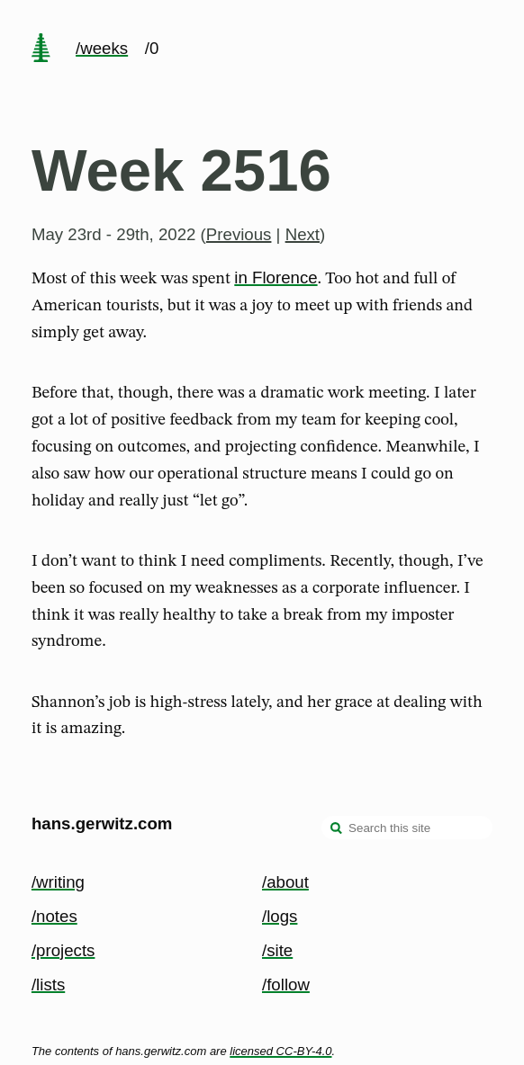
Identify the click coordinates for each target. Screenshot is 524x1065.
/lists (48, 984)
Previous (239, 234)
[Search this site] (406, 827)
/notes (54, 916)
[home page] (40, 49)
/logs (279, 916)
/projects (63, 950)
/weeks (102, 48)
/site (277, 950)
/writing (58, 882)
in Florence (275, 277)
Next (302, 234)
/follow (286, 984)
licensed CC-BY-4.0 (280, 1051)
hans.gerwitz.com (102, 823)
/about (285, 882)
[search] (336, 829)
